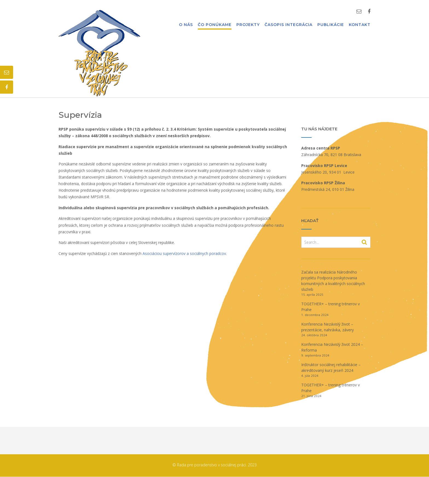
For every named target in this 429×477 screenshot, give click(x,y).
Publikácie (330, 25)
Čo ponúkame (214, 25)
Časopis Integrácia (288, 25)
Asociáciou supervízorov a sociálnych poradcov (184, 253)
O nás (186, 25)
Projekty (248, 25)
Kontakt (359, 25)
